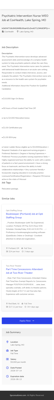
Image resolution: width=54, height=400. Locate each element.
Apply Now (27, 320)
